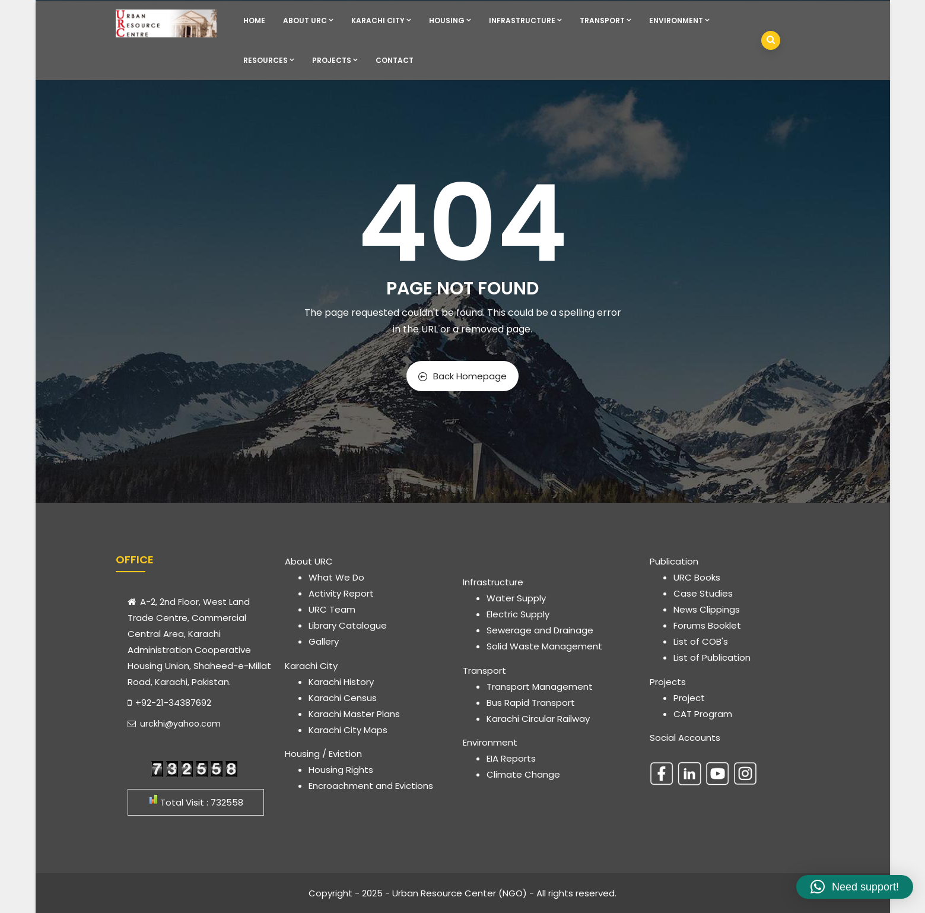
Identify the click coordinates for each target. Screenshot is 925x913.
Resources (268, 60)
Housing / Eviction (323, 753)
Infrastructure (525, 20)
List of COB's (700, 641)
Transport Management (540, 686)
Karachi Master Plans (354, 714)
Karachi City (381, 20)
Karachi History (341, 682)
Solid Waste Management (544, 646)
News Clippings (706, 609)
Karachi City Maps (348, 730)
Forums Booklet (707, 625)
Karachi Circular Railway (538, 718)
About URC (308, 20)
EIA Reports (511, 758)
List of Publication (712, 657)
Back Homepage (462, 376)
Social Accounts (685, 737)
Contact (395, 60)
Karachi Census (343, 698)
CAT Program (702, 714)
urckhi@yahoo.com (174, 724)
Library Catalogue (348, 625)
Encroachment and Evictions (371, 785)
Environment (679, 20)
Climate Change (523, 774)
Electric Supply (518, 614)
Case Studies (703, 593)
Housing (450, 20)
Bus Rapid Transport (531, 702)
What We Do (336, 577)
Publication (674, 561)
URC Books (696, 577)
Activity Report (341, 593)
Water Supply (516, 598)
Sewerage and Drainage (540, 630)
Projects (335, 60)
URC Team (332, 609)
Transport (605, 20)
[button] (854, 887)
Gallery (324, 641)
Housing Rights (341, 769)
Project (689, 698)
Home (254, 20)
